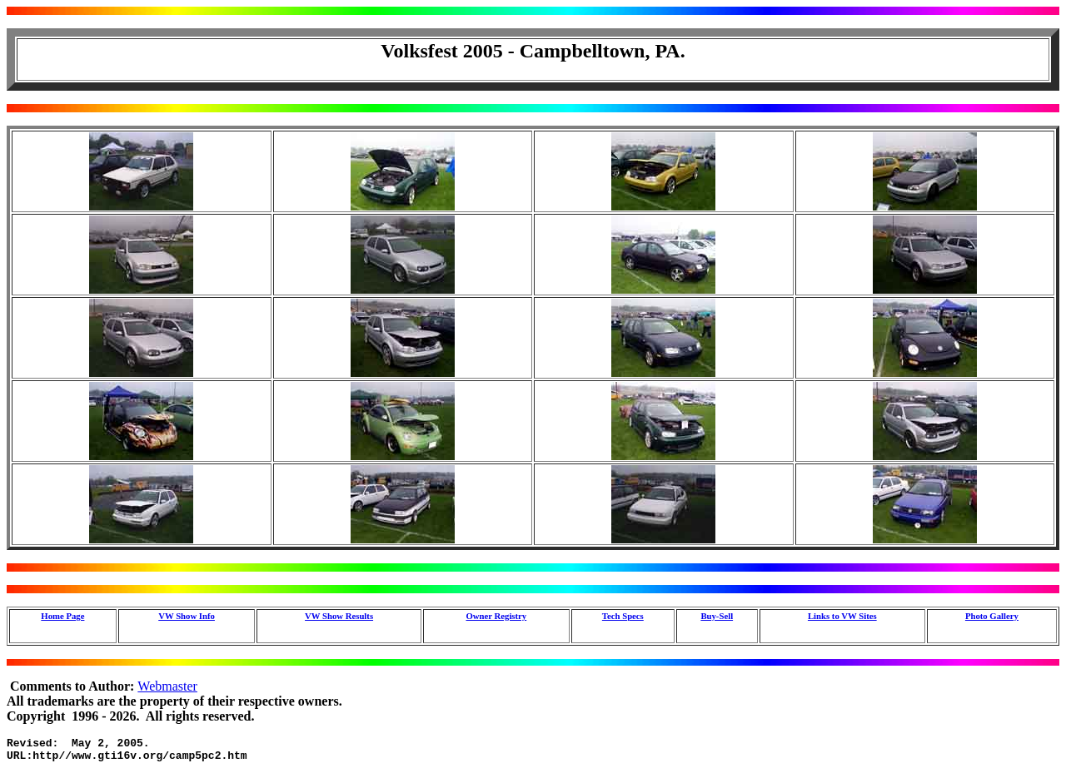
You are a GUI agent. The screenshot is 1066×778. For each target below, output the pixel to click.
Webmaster (167, 686)
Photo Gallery (992, 616)
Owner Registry (496, 616)
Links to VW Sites (842, 616)
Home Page (62, 616)
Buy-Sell (716, 616)
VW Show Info (186, 616)
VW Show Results (339, 616)
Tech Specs (623, 616)
